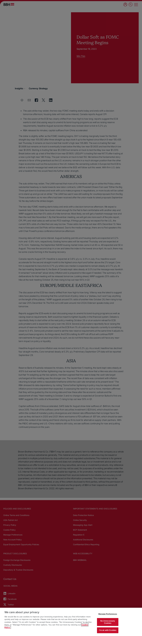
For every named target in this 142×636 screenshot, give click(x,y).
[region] (71, 622)
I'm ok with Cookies (107, 630)
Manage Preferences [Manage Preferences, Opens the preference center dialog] (107, 614)
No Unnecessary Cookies (107, 622)
